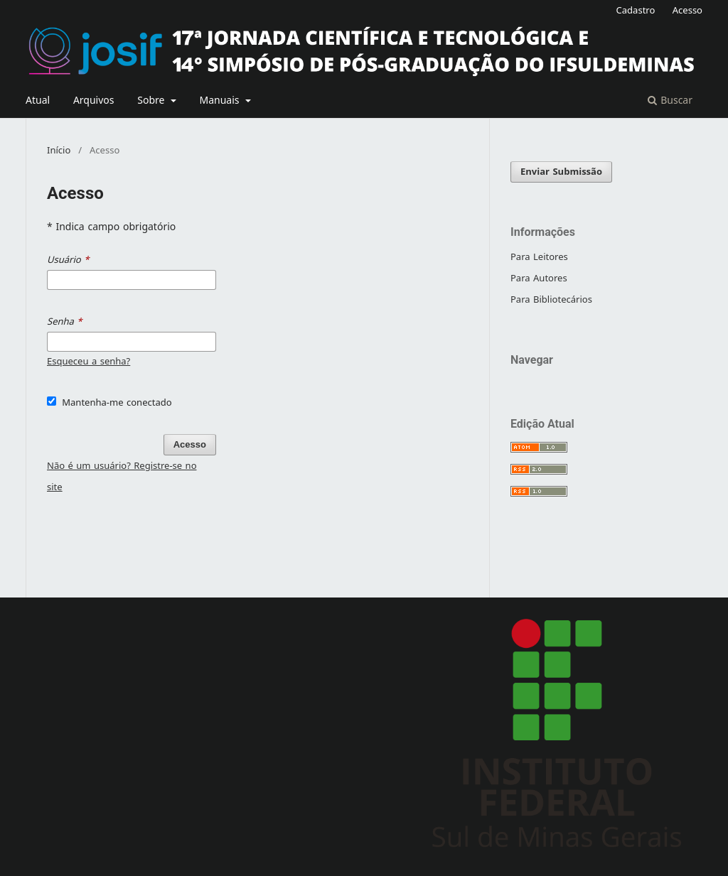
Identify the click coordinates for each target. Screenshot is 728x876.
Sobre (152, 100)
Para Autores (538, 278)
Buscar (670, 100)
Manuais (220, 100)
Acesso (687, 10)
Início (58, 151)
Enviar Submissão (561, 171)
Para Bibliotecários (551, 299)
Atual (38, 100)
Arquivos (93, 100)
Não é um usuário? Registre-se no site (122, 476)
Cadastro (635, 10)
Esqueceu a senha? (88, 361)
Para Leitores (539, 257)
